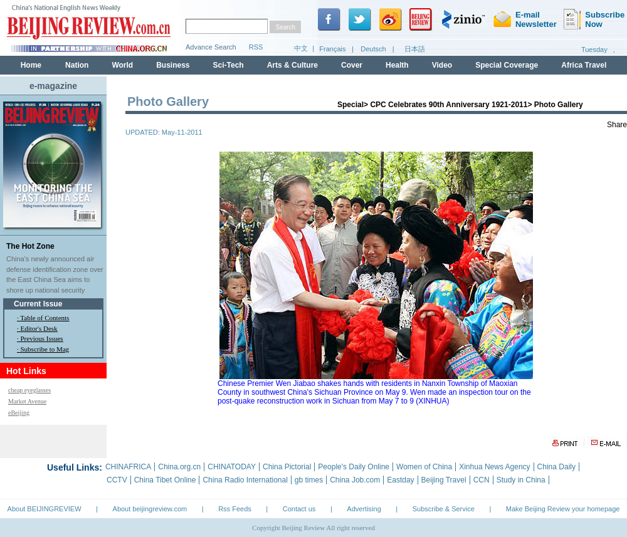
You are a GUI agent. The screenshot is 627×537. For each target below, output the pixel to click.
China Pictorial (287, 466)
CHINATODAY (232, 466)
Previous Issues (42, 338)
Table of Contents (44, 317)
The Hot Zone (30, 246)
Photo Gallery (558, 104)
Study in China (521, 480)
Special (350, 104)
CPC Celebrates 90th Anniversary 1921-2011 (448, 104)
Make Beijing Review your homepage (563, 509)
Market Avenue (27, 401)
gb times (309, 480)
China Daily (556, 466)
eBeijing (18, 412)
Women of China (424, 466)
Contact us (299, 509)
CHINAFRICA (128, 466)
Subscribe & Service (444, 509)
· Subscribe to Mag (43, 349)
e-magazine (53, 86)
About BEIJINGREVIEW (45, 509)
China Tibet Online (165, 480)
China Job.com (355, 480)
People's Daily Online (353, 466)
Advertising (364, 509)
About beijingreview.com (150, 509)
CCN (481, 480)
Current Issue (38, 304)
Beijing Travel (443, 480)
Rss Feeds (234, 509)
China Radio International (245, 480)
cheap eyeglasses (29, 390)
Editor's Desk (39, 328)
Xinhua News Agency (494, 466)
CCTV (117, 480)
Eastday (400, 480)
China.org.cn (179, 466)
